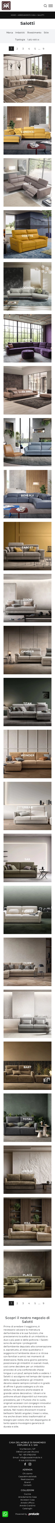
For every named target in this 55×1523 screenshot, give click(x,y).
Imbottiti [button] (20, 32)
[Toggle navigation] (50, 6)
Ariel (27, 1015)
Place (27, 1275)
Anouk (27, 1171)
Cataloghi (27, 1508)
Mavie (27, 339)
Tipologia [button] (20, 39)
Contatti (27, 1485)
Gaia (27, 443)
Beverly (27, 495)
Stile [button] (46, 32)
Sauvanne (28, 80)
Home (13, 15)
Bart (27, 1067)
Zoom (27, 599)
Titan (27, 703)
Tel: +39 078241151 (27, 1454)
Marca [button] (9, 32)
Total (27, 1119)
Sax (27, 859)
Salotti (41, 15)
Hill (27, 1223)
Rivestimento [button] (34, 32)
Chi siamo (27, 1473)
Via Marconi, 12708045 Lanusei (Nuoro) (27, 1450)
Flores (27, 911)
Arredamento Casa (26, 15)
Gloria (27, 391)
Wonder (27, 755)
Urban (27, 807)
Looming (28, 287)
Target (27, 547)
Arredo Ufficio (27, 1503)
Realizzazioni (27, 1479)
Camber (27, 651)
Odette (27, 236)
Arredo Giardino (27, 1505)
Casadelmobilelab (27, 1476)
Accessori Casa (27, 1500)
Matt (27, 183)
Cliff (27, 963)
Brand (27, 1482)
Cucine (27, 1494)
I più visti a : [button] (33, 39)
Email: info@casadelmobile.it (27, 1457)
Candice (27, 132)
